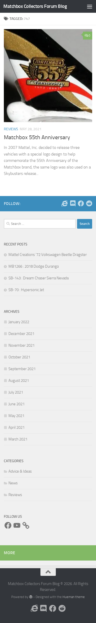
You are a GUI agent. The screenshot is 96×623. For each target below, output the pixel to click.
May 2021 (16, 415)
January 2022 (18, 322)
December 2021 (21, 333)
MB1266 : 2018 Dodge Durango (33, 266)
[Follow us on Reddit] (89, 203)
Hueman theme (73, 597)
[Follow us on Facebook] (81, 203)
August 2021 (18, 380)
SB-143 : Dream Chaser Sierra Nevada (38, 278)
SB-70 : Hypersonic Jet (26, 290)
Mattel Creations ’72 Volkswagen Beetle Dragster (47, 254)
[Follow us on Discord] (73, 203)
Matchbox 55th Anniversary (37, 137)
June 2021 (16, 404)
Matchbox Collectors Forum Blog (35, 6)
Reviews (11, 129)
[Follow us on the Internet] (64, 203)
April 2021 (16, 427)
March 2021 (17, 439)
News (13, 483)
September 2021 (22, 369)
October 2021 (19, 357)
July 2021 (15, 392)
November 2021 (21, 345)
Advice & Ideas (20, 471)
